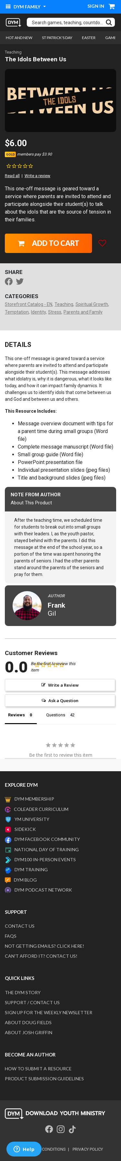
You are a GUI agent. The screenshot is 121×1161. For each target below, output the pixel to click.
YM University (32, 819)
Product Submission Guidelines (44, 1078)
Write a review (37, 175)
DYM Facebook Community (47, 839)
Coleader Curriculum (41, 809)
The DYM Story (23, 992)
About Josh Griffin (28, 1032)
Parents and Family (83, 312)
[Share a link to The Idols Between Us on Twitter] (21, 282)
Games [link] (111, 37)
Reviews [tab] (16, 714)
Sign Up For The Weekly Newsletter (48, 1012)
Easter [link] (89, 37)
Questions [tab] (55, 714)
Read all (12, 175)
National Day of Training (47, 849)
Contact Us (20, 926)
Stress (54, 312)
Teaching (13, 52)
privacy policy (88, 1149)
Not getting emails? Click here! (44, 946)
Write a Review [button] (63, 685)
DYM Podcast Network (43, 890)
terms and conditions (42, 1149)
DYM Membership (34, 799)
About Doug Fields (28, 1022)
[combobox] (70, 22)
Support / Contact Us (32, 1002)
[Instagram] (61, 1129)
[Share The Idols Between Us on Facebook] (10, 282)
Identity (38, 312)
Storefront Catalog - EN (28, 304)
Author (56, 595)
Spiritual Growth (92, 304)
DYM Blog (25, 880)
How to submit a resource (38, 1068)
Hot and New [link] (19, 37)
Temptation (17, 312)
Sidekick (25, 829)
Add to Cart (48, 243)
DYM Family (23, 6)
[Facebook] (49, 1129)
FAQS (10, 936)
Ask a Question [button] (63, 700)
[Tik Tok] (72, 1129)
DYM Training (31, 869)
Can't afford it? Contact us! (41, 956)
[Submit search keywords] (109, 22)
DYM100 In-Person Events (45, 859)
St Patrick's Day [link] (57, 37)
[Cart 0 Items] (112, 7)
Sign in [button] (95, 6)
